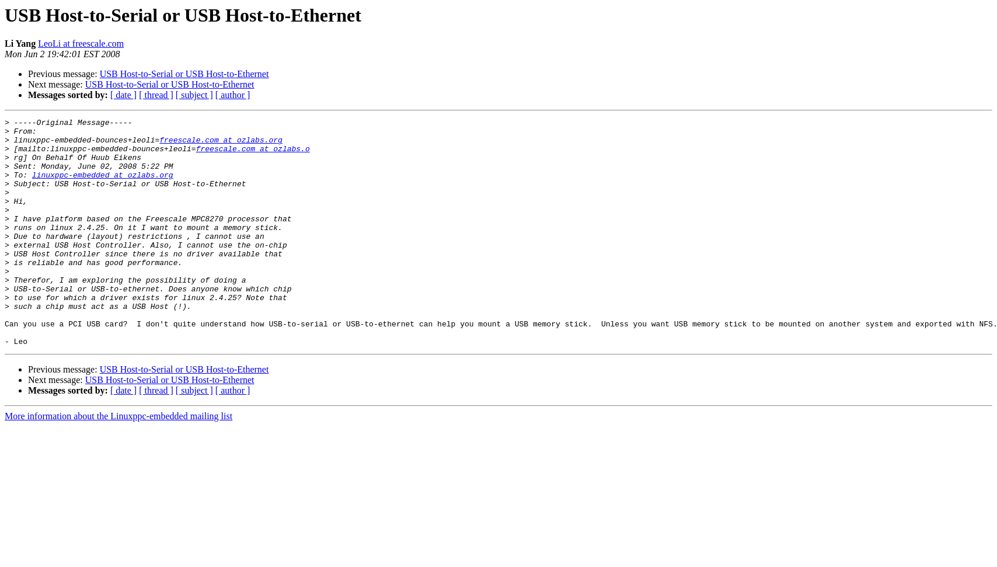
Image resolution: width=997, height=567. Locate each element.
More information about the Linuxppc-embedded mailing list (118, 462)
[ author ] (232, 95)
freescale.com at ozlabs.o (253, 155)
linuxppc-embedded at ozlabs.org (102, 187)
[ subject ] (194, 95)
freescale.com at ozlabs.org (221, 145)
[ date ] (123, 95)
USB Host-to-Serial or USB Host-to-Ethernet (184, 74)
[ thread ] (156, 95)
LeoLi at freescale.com (81, 43)
